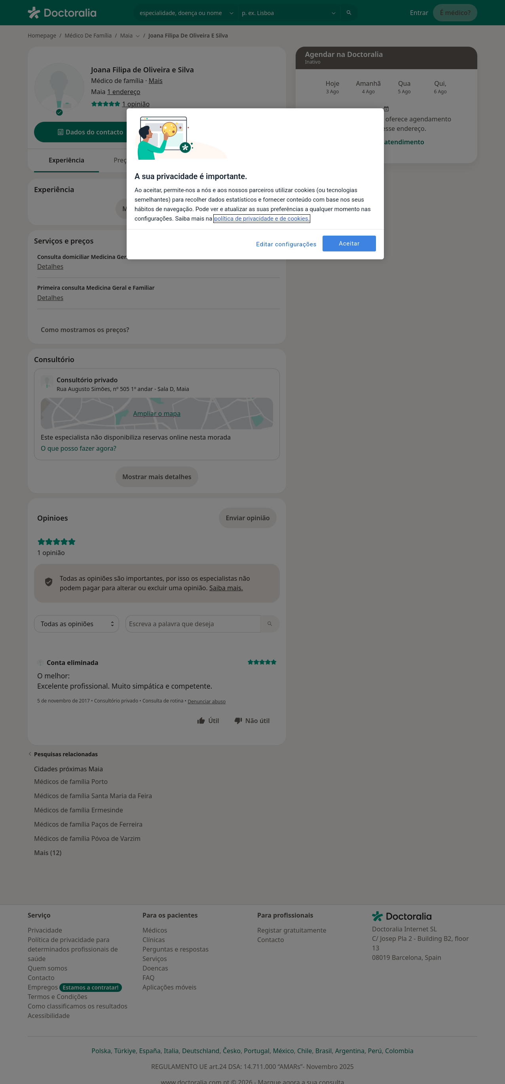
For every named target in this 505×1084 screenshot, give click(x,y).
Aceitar (349, 243)
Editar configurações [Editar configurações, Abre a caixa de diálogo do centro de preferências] (286, 244)
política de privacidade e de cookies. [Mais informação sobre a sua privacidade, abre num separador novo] (261, 218)
